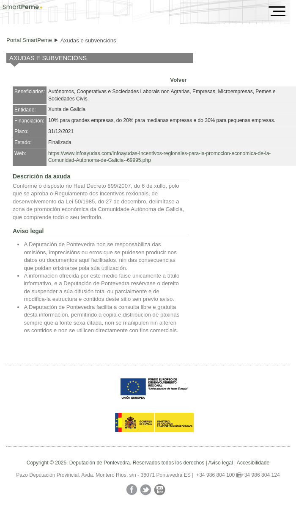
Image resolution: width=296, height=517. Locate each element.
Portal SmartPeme (29, 40)
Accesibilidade (253, 463)
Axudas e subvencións (88, 40)
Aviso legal (220, 463)
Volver (178, 80)
